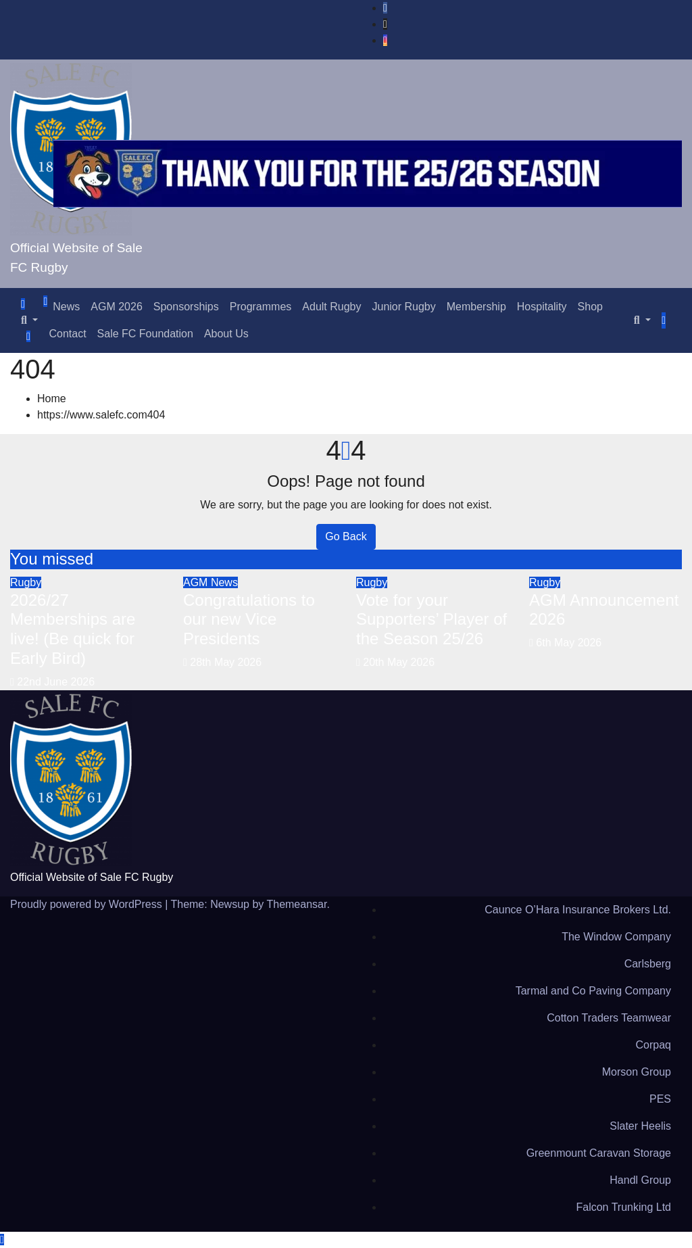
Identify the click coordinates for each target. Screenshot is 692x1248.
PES (660, 1099)
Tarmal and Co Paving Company (593, 991)
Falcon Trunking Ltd (623, 1207)
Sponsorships (186, 306)
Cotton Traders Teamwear (609, 1018)
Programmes (261, 306)
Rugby (25, 582)
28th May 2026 (226, 662)
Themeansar (296, 904)
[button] (29, 320)
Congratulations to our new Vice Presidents (249, 619)
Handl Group (640, 1180)
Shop (590, 306)
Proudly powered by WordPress (87, 904)
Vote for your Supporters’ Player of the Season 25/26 (431, 619)
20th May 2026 (399, 662)
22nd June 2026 (56, 682)
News (66, 306)
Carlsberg (647, 963)
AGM (197, 582)
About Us (226, 333)
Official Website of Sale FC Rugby (91, 877)
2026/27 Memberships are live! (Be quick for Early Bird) (72, 629)
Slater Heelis (640, 1126)
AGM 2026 (116, 306)
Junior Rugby (403, 306)
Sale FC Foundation (145, 333)
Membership (476, 306)
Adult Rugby (331, 306)
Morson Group (636, 1072)
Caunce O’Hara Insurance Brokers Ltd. (578, 909)
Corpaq (653, 1045)
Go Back (345, 536)
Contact (67, 333)
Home (51, 398)
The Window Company (616, 936)
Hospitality (542, 306)
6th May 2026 (568, 642)
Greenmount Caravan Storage (598, 1153)
